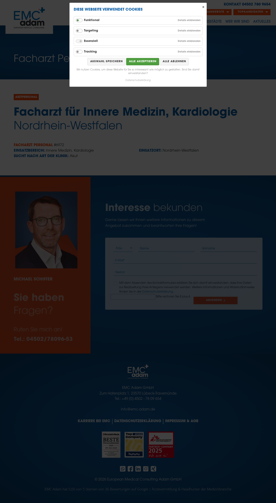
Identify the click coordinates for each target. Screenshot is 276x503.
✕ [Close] (203, 7)
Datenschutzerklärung (138, 80)
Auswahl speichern (106, 61)
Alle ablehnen (174, 61)
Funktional (91, 20)
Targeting (91, 30)
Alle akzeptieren (142, 61)
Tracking (90, 51)
